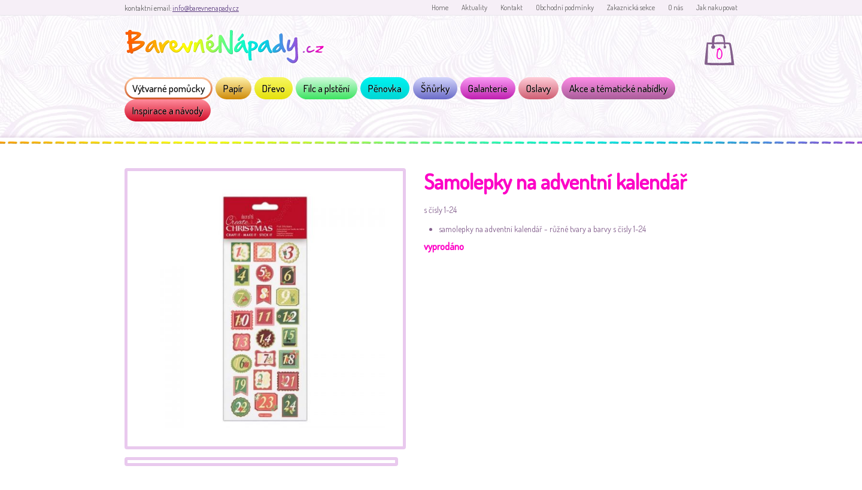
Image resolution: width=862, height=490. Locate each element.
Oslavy (538, 88)
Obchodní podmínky (565, 7)
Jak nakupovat (716, 7)
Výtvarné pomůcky (168, 88)
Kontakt (511, 7)
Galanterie (488, 88)
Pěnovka (385, 88)
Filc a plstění (326, 88)
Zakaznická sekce (631, 7)
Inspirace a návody (167, 110)
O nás (675, 7)
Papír (233, 88)
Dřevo (273, 88)
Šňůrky (435, 88)
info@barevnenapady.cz (205, 8)
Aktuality (474, 7)
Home (440, 7)
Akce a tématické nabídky (618, 88)
